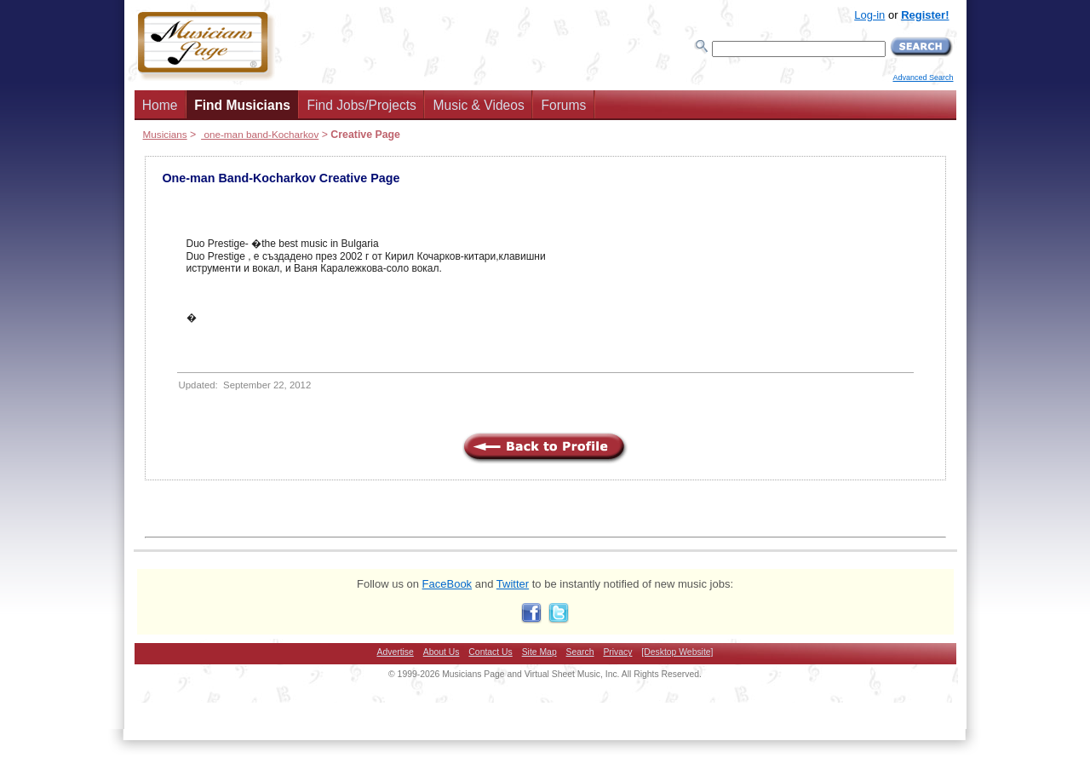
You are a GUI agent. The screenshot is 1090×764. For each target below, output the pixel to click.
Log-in (869, 15)
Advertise (395, 652)
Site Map (539, 652)
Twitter (512, 583)
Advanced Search (922, 77)
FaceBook (447, 583)
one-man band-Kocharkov (259, 134)
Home (160, 105)
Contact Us (490, 652)
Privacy (617, 652)
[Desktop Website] (677, 652)
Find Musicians (242, 105)
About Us (441, 652)
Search (580, 652)
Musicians (165, 134)
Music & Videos (479, 105)
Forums (563, 105)
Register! (925, 15)
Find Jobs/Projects (361, 105)
